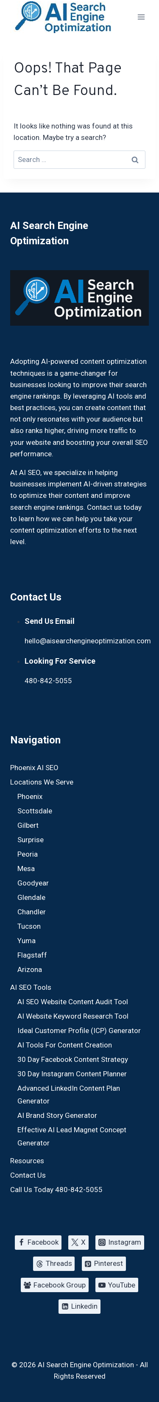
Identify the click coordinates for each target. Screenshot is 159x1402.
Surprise (30, 839)
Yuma (26, 940)
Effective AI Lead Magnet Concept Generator (71, 1136)
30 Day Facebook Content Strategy (72, 1059)
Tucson (29, 926)
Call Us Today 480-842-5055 (56, 1189)
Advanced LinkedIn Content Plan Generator (68, 1095)
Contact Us (28, 1175)
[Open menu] (141, 16)
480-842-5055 (48, 680)
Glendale (31, 897)
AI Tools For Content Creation (64, 1045)
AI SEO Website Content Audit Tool (72, 1001)
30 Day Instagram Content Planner (72, 1074)
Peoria (27, 854)
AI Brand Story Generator (57, 1115)
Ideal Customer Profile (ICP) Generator (79, 1030)
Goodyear (33, 883)
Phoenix (29, 796)
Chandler (31, 912)
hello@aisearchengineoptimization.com (88, 641)
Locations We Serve (41, 782)
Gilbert (28, 825)
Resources (27, 1160)
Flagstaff (32, 955)
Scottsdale (34, 811)
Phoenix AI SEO (34, 767)
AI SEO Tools (30, 987)
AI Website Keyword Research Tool (72, 1016)
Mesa (26, 868)
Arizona (29, 969)
